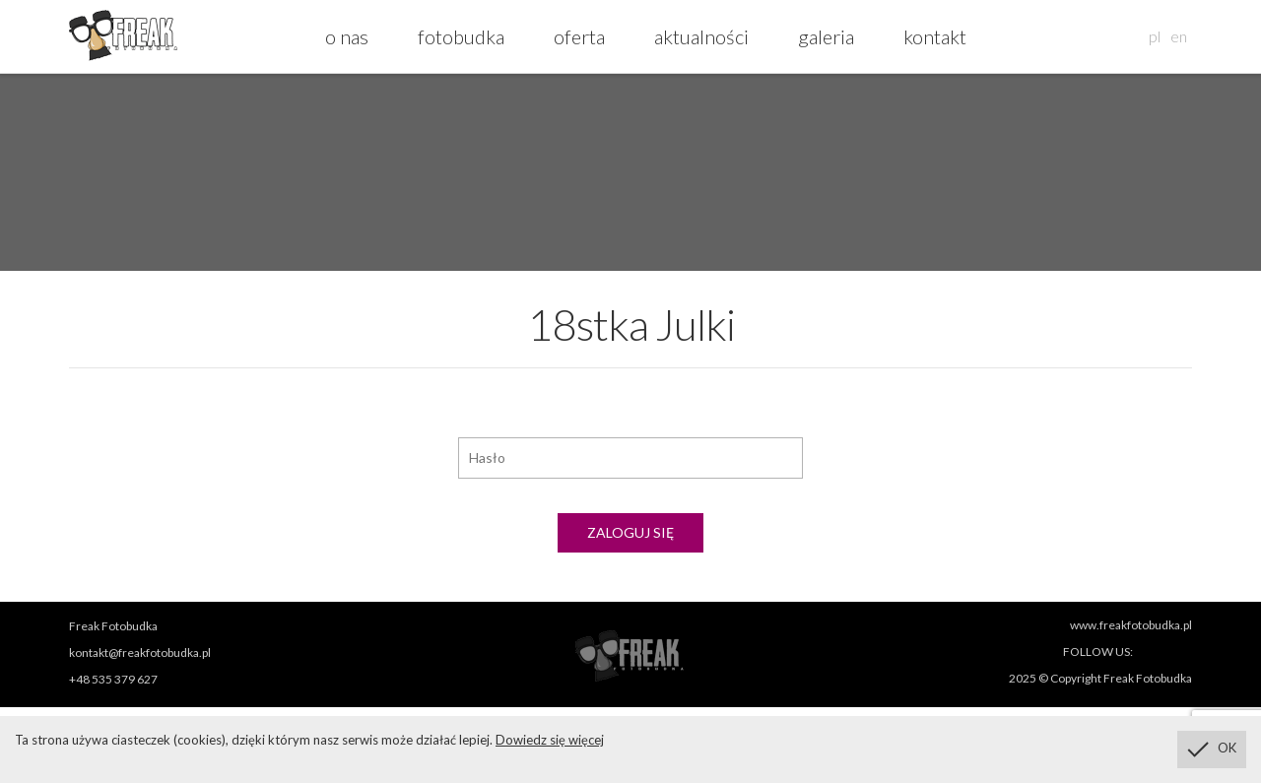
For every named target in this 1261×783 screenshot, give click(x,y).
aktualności (701, 36)
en (1178, 36)
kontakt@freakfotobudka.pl (140, 652)
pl (1155, 36)
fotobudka (461, 36)
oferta (579, 36)
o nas (346, 36)
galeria (826, 36)
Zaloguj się (630, 532)
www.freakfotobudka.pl (1131, 625)
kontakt (934, 36)
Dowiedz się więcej (550, 740)
